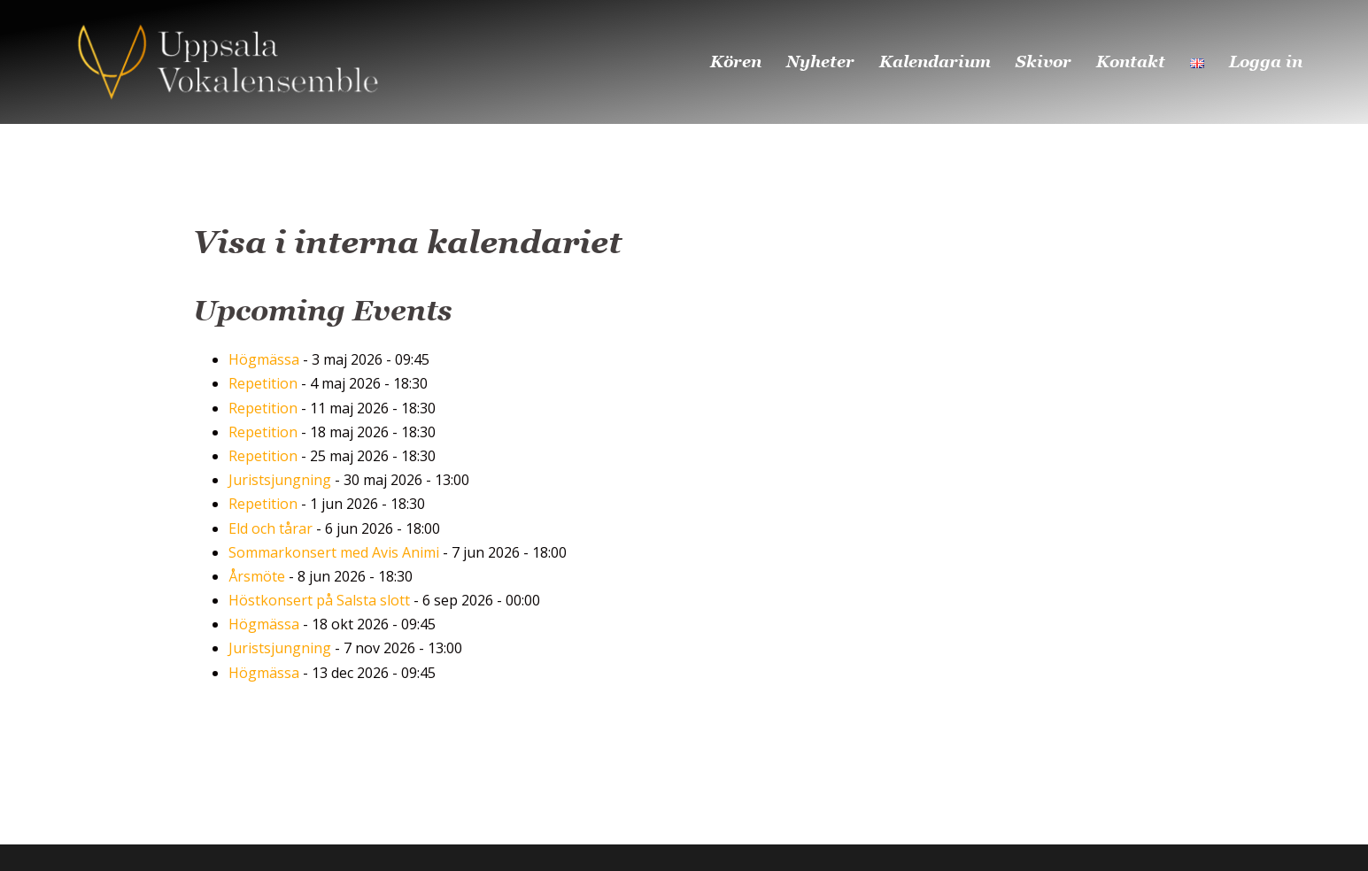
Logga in (1265, 61)
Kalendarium (935, 61)
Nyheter (820, 61)
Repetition (263, 383)
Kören (735, 61)
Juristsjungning (279, 479)
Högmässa (263, 359)
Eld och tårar (270, 528)
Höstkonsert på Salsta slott (319, 600)
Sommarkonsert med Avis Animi (333, 552)
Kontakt (1130, 61)
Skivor (1043, 61)
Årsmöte (256, 576)
